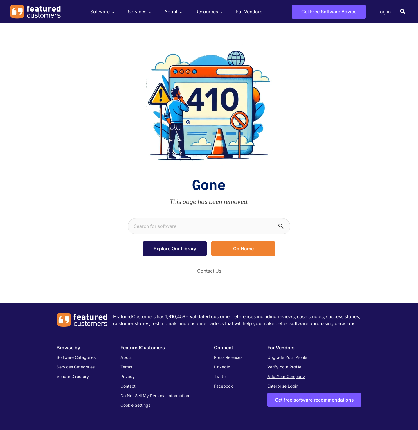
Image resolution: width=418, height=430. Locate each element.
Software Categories (76, 357)
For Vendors (249, 12)
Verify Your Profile (284, 366)
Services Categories (76, 366)
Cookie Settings (135, 405)
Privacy (127, 376)
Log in (384, 12)
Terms (126, 366)
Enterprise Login (282, 386)
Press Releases (228, 357)
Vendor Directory (73, 376)
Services (138, 11)
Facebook (223, 386)
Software (101, 11)
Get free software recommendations (314, 400)
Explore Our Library (175, 248)
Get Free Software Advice (328, 12)
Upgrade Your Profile (287, 357)
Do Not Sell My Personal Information (154, 395)
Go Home (243, 248)
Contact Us (209, 271)
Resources (208, 11)
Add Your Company (286, 376)
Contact (128, 386)
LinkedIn (222, 366)
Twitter (220, 376)
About (172, 11)
